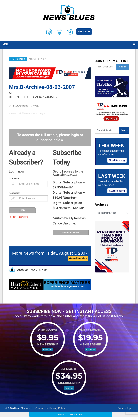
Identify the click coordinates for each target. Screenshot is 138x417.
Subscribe (84, 31)
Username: (14, 178)
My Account (76, 414)
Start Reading (117, 160)
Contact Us (41, 408)
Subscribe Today (70, 232)
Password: (14, 193)
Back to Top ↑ (125, 408)
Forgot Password (18, 216)
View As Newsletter (78, 258)
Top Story (18, 58)
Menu (6, 44)
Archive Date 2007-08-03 (34, 270)
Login (61, 414)
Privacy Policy (57, 408)
